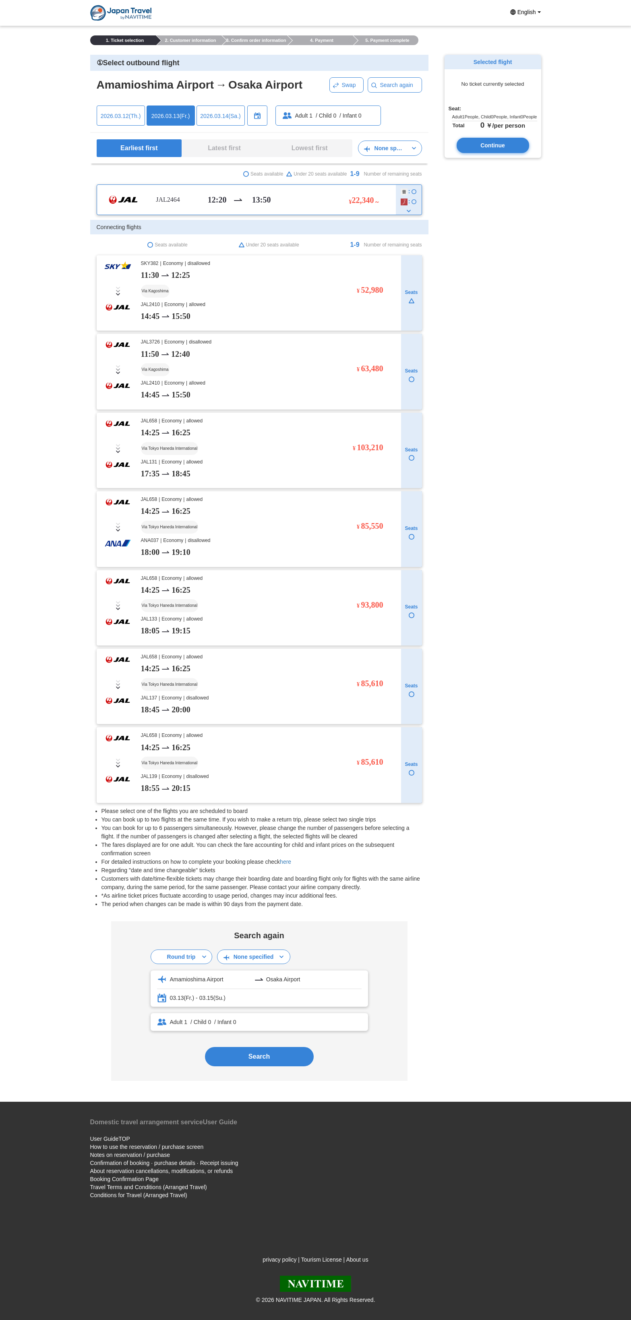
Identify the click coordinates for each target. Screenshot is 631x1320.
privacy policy (279, 1259)
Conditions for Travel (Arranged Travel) (138, 1195)
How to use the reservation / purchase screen (147, 1147)
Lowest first (310, 148)
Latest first (224, 148)
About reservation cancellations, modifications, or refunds (161, 1171)
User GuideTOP (110, 1139)
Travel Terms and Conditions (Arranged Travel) (148, 1187)
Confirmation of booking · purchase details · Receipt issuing (164, 1163)
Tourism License (321, 1259)
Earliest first (138, 148)
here (285, 862)
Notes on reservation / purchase (130, 1155)
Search (259, 1056)
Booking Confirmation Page (124, 1179)
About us (357, 1259)
